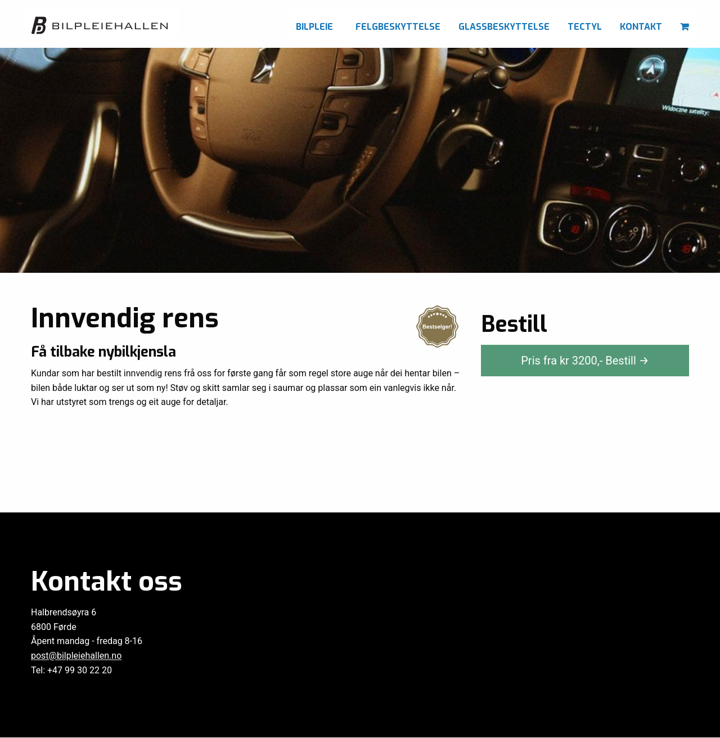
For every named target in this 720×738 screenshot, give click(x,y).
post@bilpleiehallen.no (76, 655)
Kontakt (641, 27)
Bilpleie (314, 27)
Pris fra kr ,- (585, 360)
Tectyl (585, 27)
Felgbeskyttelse (398, 27)
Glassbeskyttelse (504, 27)
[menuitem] (316, 23)
